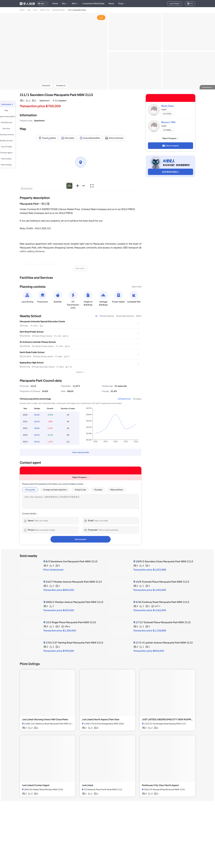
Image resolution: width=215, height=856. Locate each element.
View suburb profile (80, 452)
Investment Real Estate (93, 3)
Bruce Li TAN (168, 122)
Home (55, 3)
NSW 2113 (44, 10)
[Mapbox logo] (27, 188)
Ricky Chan (167, 105)
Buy (29, 10)
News (111, 3)
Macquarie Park (59, 10)
